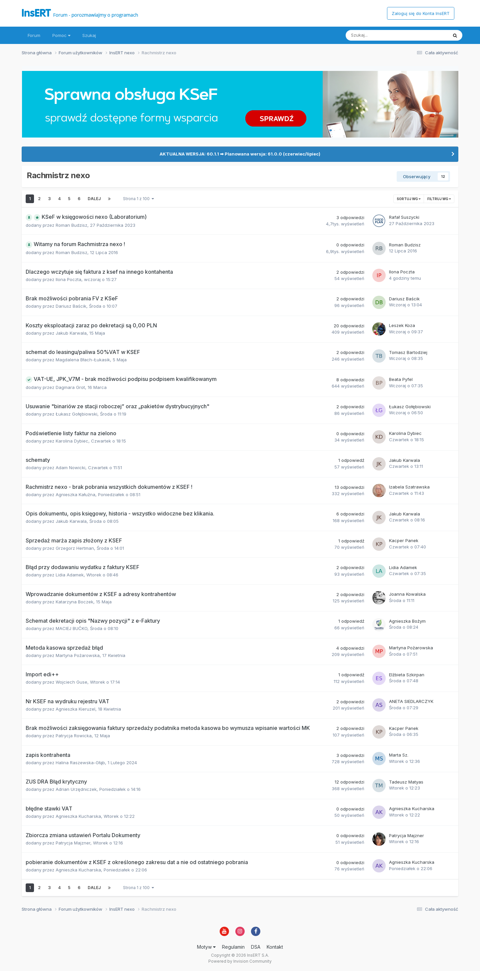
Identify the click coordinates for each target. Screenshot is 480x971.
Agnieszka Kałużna (75, 494)
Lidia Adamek (70, 574)
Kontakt (275, 947)
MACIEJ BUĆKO (71, 628)
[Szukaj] (381, 35)
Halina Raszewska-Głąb (80, 762)
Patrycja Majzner (73, 842)
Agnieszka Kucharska (78, 816)
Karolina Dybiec (72, 441)
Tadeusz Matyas (406, 782)
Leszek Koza (402, 325)
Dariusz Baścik (71, 306)
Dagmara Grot (70, 387)
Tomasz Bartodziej (408, 352)
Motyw (206, 947)
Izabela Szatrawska (409, 486)
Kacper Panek (403, 540)
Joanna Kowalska (407, 594)
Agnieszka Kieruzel (75, 709)
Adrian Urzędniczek (76, 789)
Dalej (94, 198)
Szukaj (89, 35)
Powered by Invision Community (240, 961)
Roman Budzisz (71, 225)
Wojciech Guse (71, 682)
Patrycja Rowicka (74, 735)
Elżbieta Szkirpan (406, 674)
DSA (255, 947)
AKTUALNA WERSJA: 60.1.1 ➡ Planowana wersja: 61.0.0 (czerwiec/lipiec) (240, 154)
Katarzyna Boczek (74, 601)
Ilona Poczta (68, 279)
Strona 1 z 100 (138, 198)
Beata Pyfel (401, 379)
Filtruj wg (439, 199)
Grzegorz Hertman (75, 548)
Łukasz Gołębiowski (76, 414)
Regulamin (233, 947)
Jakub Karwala (71, 333)
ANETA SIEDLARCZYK (411, 701)
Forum (34, 35)
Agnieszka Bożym (407, 621)
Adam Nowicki (70, 467)
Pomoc (61, 35)
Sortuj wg (409, 199)
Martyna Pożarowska (78, 655)
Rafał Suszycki (404, 217)
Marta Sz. (398, 755)
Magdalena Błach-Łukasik (83, 359)
